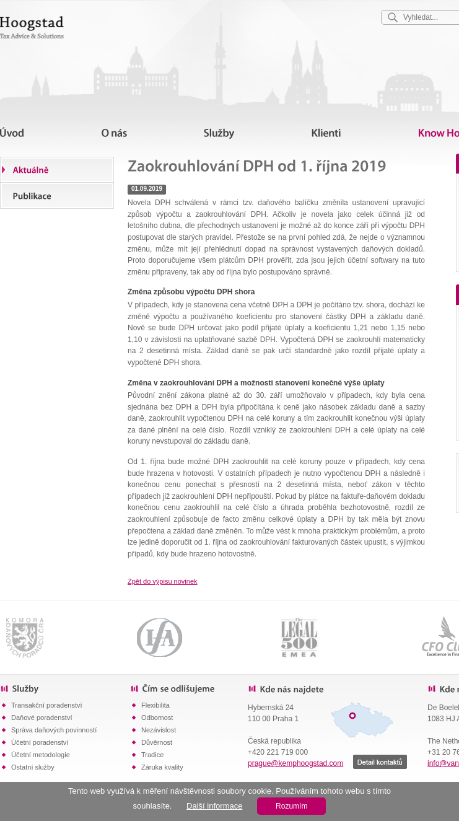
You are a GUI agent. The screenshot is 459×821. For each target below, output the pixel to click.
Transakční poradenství (46, 705)
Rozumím (291, 806)
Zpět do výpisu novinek (163, 581)
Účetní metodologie (40, 754)
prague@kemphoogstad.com (295, 763)
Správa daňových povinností (54, 730)
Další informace (214, 805)
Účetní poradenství (39, 742)
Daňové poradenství (41, 717)
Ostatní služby (33, 767)
